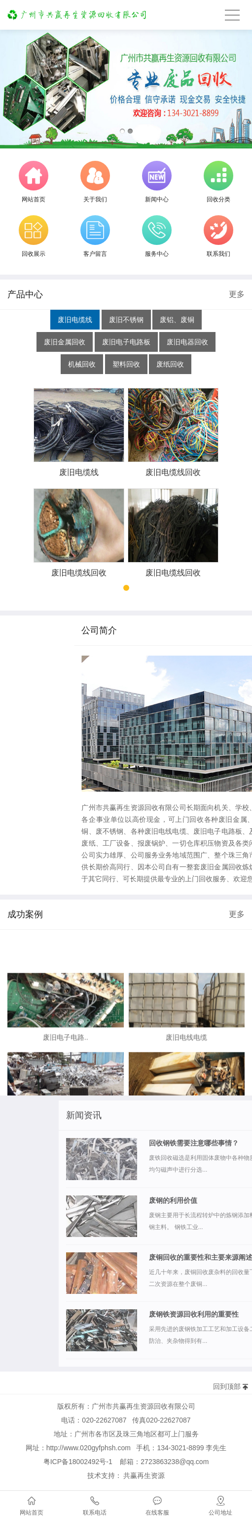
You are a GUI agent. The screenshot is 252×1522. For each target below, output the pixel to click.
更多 (237, 294)
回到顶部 (227, 1386)
